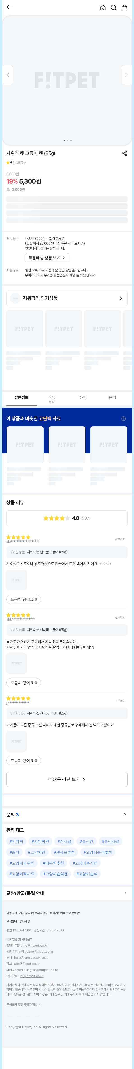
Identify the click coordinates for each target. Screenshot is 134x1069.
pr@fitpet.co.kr (32, 976)
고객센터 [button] (11, 921)
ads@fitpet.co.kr (27, 964)
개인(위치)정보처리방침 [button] (33, 913)
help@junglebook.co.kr (31, 957)
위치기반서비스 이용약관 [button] (65, 913)
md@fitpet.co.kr (35, 945)
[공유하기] (124, 153)
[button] (9, 7)
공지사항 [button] (24, 921)
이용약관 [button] (11, 913)
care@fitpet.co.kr (39, 951)
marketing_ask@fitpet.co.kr (37, 970)
